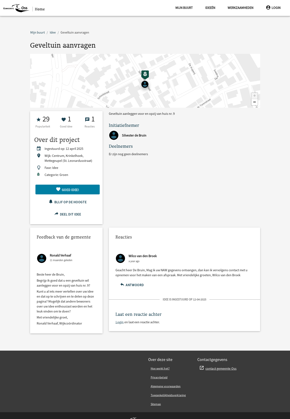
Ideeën (210, 8)
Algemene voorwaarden (166, 386)
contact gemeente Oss (221, 368)
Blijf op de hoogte (67, 201)
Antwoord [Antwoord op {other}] (132, 284)
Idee (53, 32)
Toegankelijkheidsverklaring (168, 395)
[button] (254, 96)
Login (273, 7)
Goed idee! (67, 189)
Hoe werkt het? (160, 368)
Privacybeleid (159, 377)
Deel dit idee (67, 214)
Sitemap (156, 404)
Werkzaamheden (240, 8)
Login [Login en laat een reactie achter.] (120, 322)
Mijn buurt (184, 8)
